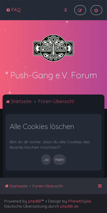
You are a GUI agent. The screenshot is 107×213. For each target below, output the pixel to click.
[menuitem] (13, 9)
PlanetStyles (79, 201)
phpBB (34, 201)
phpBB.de (69, 206)
